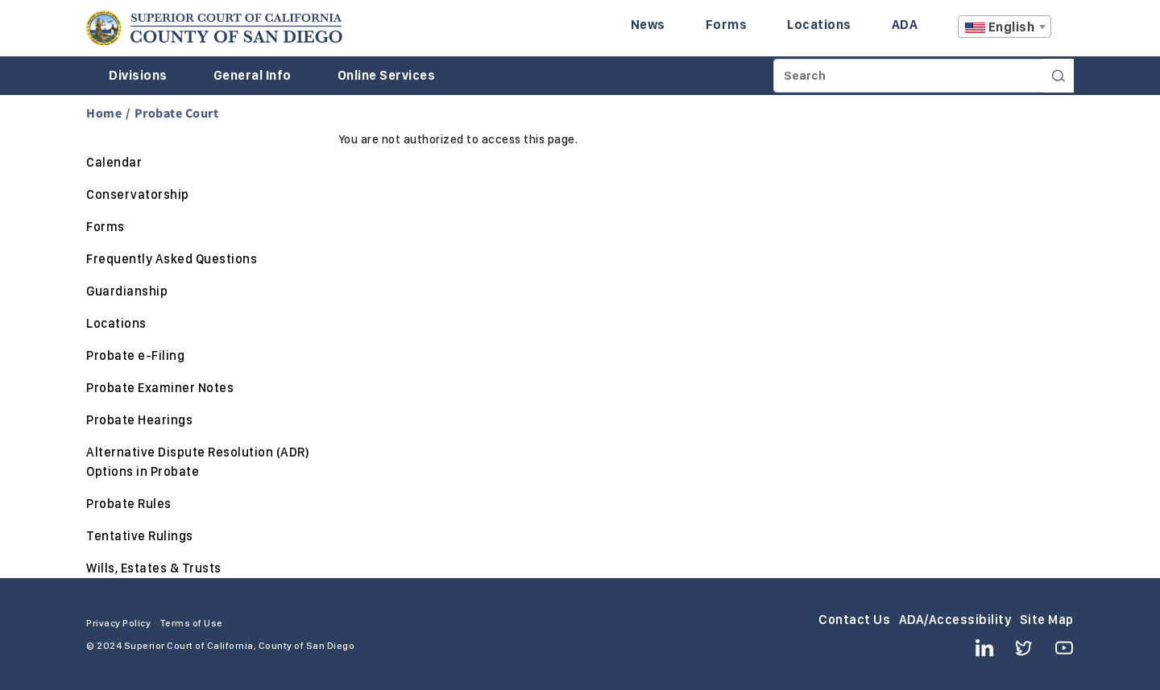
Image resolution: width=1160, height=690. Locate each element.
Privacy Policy (118, 623)
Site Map (1047, 619)
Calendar (114, 162)
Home (104, 113)
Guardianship (127, 291)
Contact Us (854, 619)
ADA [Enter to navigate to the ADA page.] (905, 24)
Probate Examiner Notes (160, 387)
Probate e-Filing (135, 355)
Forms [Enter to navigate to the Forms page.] (727, 24)
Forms (105, 226)
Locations (116, 323)
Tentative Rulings (139, 535)
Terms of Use (191, 623)
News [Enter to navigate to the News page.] (648, 24)
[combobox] (1004, 26)
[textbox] (1004, 27)
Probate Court (177, 113)
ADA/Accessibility (955, 619)
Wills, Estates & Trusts (154, 568)
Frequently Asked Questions (171, 258)
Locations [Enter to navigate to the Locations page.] (819, 24)
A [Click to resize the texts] (1062, 31)
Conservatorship (137, 194)
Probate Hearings (139, 420)
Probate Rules (129, 503)
